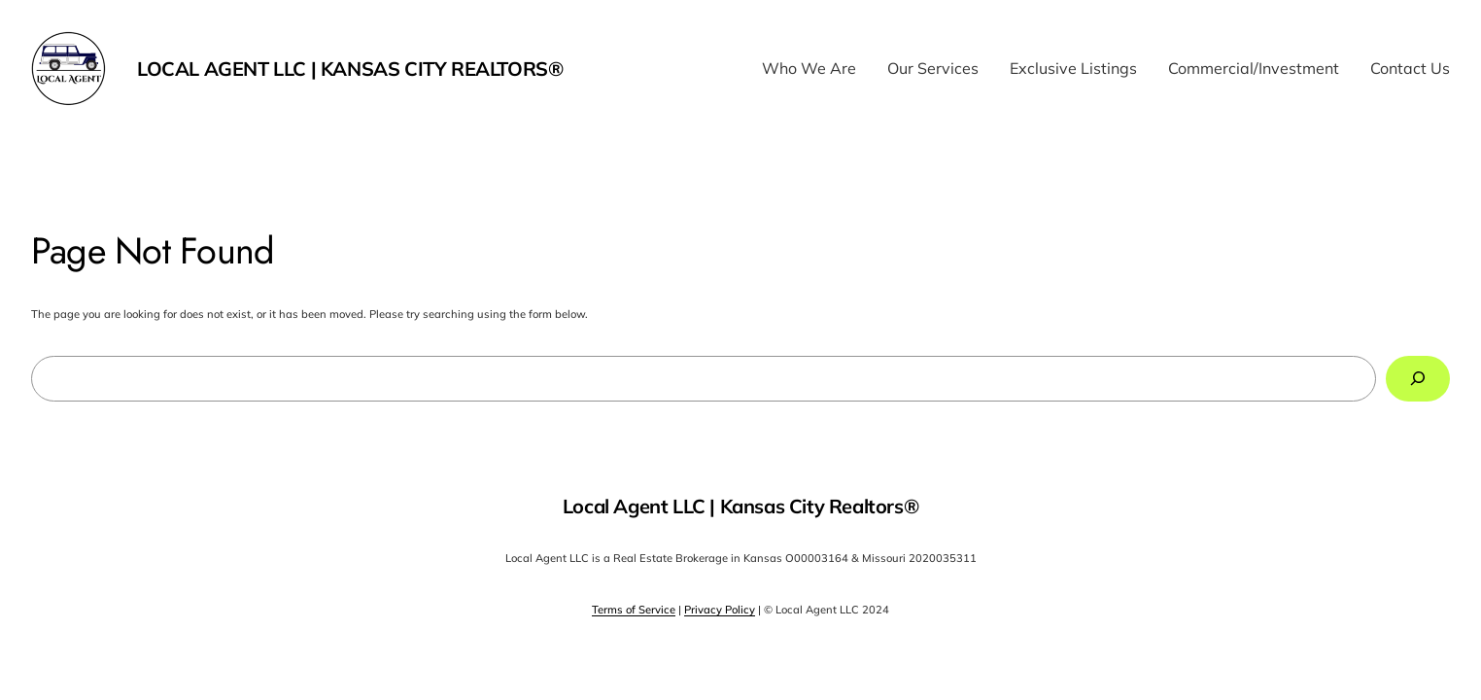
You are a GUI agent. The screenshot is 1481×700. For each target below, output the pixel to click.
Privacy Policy (719, 609)
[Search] (1418, 379)
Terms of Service (633, 609)
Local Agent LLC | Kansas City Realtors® (350, 68)
